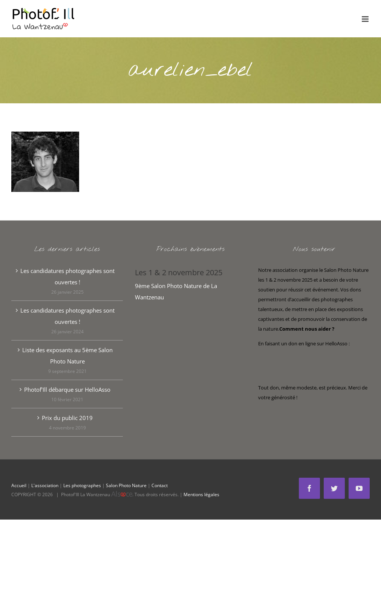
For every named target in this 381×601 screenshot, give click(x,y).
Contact (159, 485)
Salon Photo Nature (126, 485)
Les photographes (82, 485)
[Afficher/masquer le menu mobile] (366, 19)
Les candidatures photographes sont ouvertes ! (67, 276)
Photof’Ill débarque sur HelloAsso (67, 389)
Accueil (18, 485)
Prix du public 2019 (67, 418)
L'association (44, 485)
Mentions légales (201, 494)
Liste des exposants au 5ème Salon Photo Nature (67, 355)
